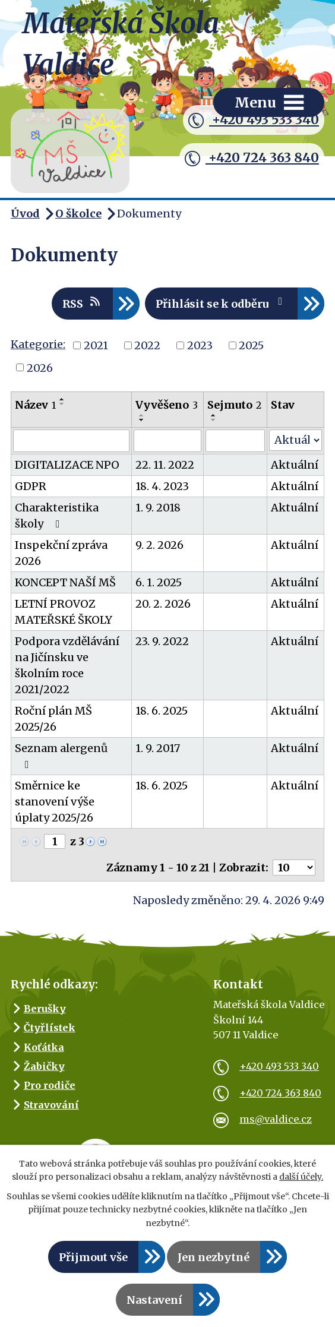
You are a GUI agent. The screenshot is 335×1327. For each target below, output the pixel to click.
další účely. (301, 1176)
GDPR (30, 486)
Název (35, 405)
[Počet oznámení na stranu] (294, 868)
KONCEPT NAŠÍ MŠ (65, 582)
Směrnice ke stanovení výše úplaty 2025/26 (54, 801)
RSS (82, 303)
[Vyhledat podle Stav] (295, 440)
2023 (200, 345)
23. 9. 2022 (162, 641)
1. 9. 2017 (157, 748)
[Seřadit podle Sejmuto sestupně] (213, 420)
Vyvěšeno (166, 405)
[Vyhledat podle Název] (71, 440)
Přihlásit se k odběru (221, 303)
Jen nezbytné (213, 1257)
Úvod (25, 213)
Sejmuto (234, 405)
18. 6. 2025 (161, 711)
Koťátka (44, 1047)
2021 (96, 345)
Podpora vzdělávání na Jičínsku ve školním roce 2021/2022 (67, 665)
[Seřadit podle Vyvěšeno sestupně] (141, 420)
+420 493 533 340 (253, 120)
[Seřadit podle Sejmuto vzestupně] (213, 415)
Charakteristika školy (57, 515)
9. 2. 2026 (159, 545)
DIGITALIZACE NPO (67, 465)
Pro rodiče (49, 1085)
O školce (78, 213)
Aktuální (294, 465)
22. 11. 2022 (164, 465)
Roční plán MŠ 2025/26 (53, 719)
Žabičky (44, 1066)
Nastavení (154, 1300)
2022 (147, 345)
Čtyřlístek (49, 1028)
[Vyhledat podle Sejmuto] (235, 440)
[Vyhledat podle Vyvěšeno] (167, 440)
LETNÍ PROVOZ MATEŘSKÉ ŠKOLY (63, 612)
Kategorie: (38, 344)
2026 (40, 367)
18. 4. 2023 (162, 486)
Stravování (51, 1105)
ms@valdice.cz (262, 1119)
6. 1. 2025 (158, 582)
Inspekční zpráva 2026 (61, 553)
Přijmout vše (93, 1257)
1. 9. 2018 (158, 507)
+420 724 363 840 (252, 158)
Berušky (45, 1009)
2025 (251, 345)
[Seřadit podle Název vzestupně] (62, 399)
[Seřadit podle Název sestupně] (62, 404)
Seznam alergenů (61, 755)
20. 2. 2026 (163, 604)
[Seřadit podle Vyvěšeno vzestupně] (141, 415)
